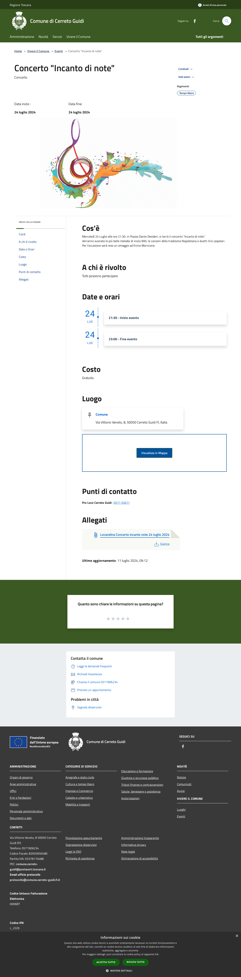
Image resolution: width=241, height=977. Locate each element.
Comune (102, 414)
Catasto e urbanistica (79, 797)
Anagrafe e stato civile (80, 777)
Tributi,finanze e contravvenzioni (142, 784)
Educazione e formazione (137, 771)
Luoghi (181, 809)
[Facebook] (193, 20)
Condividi (186, 69)
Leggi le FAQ (73, 851)
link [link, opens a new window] (157, 954)
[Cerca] (226, 20)
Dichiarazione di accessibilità (139, 858)
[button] (120, 970)
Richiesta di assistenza (80, 858)
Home (18, 51)
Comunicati (184, 784)
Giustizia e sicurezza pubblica (140, 778)
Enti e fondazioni (20, 797)
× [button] (236, 936)
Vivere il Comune (38, 51)
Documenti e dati (21, 818)
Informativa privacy (133, 844)
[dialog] (120, 954)
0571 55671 (122, 502)
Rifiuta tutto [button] (136, 962)
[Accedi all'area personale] (212, 5)
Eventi (59, 51)
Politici (14, 804)
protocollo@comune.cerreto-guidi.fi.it (35, 880)
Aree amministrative (23, 784)
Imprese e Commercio (79, 791)
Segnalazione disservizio (81, 844)
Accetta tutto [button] (106, 962)
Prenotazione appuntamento (84, 838)
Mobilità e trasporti (78, 804)
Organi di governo (21, 777)
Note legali (128, 851)
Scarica (161, 543)
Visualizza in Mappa (154, 453)
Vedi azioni (186, 77)
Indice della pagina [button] (29, 222)
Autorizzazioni (130, 798)
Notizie (181, 777)
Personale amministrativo (26, 811)
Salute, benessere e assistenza (140, 791)
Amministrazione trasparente (140, 838)
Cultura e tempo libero (80, 784)
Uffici (13, 791)
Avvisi (181, 791)
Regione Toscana (20, 5)
